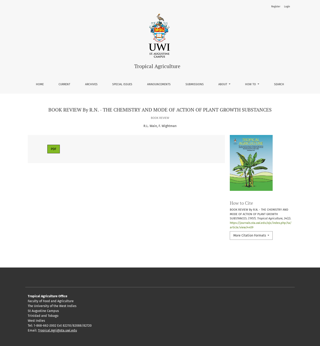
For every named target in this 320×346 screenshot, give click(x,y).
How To (251, 84)
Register (275, 6)
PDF (53, 149)
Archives (91, 84)
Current (64, 84)
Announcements (159, 84)
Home (40, 84)
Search (279, 84)
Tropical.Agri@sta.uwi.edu (57, 330)
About (223, 84)
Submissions (195, 84)
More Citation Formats (250, 235)
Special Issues (122, 84)
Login (287, 6)
